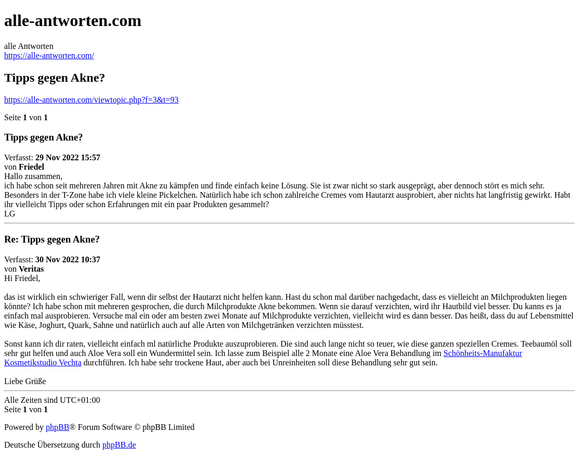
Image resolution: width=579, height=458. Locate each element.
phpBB (57, 427)
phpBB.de (119, 444)
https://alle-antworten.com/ (49, 55)
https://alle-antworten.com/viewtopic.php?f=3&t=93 (91, 99)
